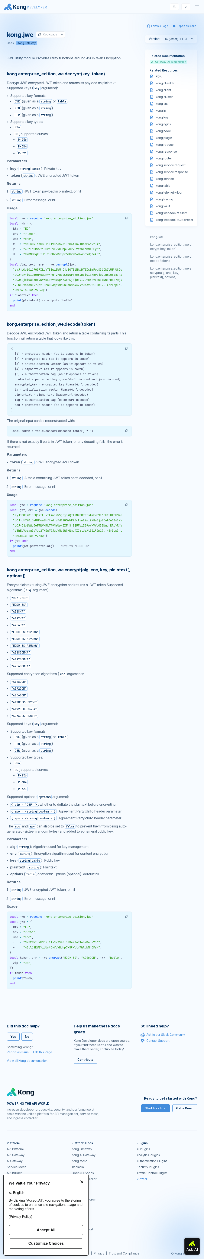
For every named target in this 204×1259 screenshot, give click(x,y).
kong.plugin (164, 138)
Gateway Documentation (168, 61)
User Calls (79, 1217)
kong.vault (163, 206)
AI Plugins (143, 1149)
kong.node (163, 131)
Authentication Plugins (152, 1161)
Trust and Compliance (124, 1253)
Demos (76, 1211)
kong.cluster (164, 97)
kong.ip (161, 110)
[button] (126, 218)
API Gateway (16, 1155)
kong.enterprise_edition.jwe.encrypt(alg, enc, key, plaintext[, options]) (170, 273)
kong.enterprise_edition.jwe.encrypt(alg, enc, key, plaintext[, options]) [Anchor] (68, 572)
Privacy (99, 1253)
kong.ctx (162, 103)
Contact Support (154, 1041)
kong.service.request (170, 165)
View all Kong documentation (27, 1060)
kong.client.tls (165, 83)
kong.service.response (172, 172)
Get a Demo (185, 1108)
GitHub (76, 1205)
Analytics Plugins (148, 1155)
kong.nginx (163, 124)
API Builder (14, 1173)
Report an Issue (18, 1052)
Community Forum (84, 1199)
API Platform (15, 1149)
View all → (144, 1179)
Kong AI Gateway (83, 1155)
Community (79, 1193)
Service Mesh (16, 1167)
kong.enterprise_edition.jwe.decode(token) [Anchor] (51, 324)
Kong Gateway (26, 43)
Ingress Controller (84, 1179)
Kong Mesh (79, 1161)
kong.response (166, 151)
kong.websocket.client (171, 213)
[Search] (174, 6)
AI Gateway (15, 1161)
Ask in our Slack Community (162, 1035)
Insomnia (78, 1167)
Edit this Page (42, 1052)
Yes (13, 1036)
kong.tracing (164, 199)
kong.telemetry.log (169, 192)
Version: (154, 39)
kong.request (165, 144)
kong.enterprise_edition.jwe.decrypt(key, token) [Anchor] (56, 73)
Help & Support (82, 1229)
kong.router (164, 158)
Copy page (47, 34)
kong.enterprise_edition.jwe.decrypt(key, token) (170, 247)
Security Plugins (148, 1167)
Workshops (80, 1223)
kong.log (162, 117)
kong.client (163, 90)
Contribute (85, 1059)
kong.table (163, 185)
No (27, 1036)
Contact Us (79, 1235)
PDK (159, 76)
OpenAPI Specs (83, 1173)
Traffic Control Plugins (152, 1173)
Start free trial (155, 1108)
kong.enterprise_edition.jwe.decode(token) (170, 259)
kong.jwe (156, 237)
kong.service (165, 179)
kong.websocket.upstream (174, 220)
